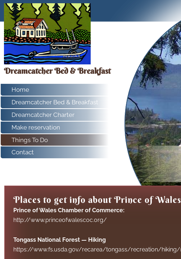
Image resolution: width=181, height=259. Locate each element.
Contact (23, 152)
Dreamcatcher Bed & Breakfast (55, 102)
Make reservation (36, 127)
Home (20, 89)
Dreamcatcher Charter (43, 114)
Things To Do (30, 140)
